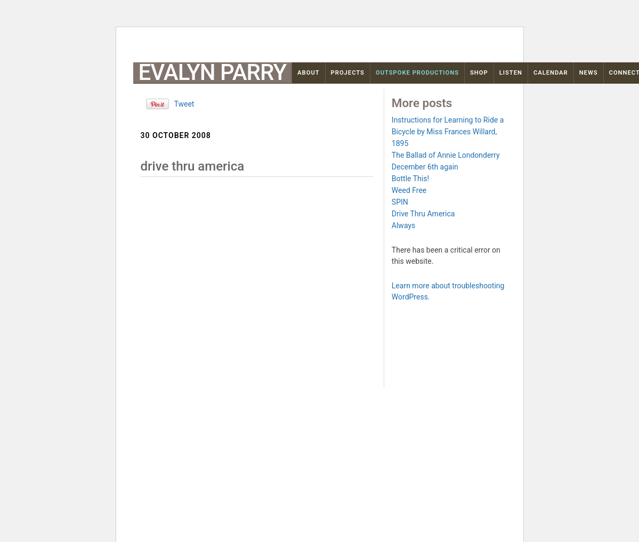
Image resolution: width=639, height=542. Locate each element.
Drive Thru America (423, 213)
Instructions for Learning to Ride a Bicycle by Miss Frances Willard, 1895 (448, 132)
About (308, 72)
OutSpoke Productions (417, 72)
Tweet (184, 104)
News (588, 72)
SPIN (400, 202)
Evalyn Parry (213, 72)
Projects (348, 72)
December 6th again (425, 167)
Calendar (550, 72)
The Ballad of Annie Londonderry (446, 155)
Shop (479, 72)
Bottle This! (410, 178)
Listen (510, 72)
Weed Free (409, 190)
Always (403, 225)
